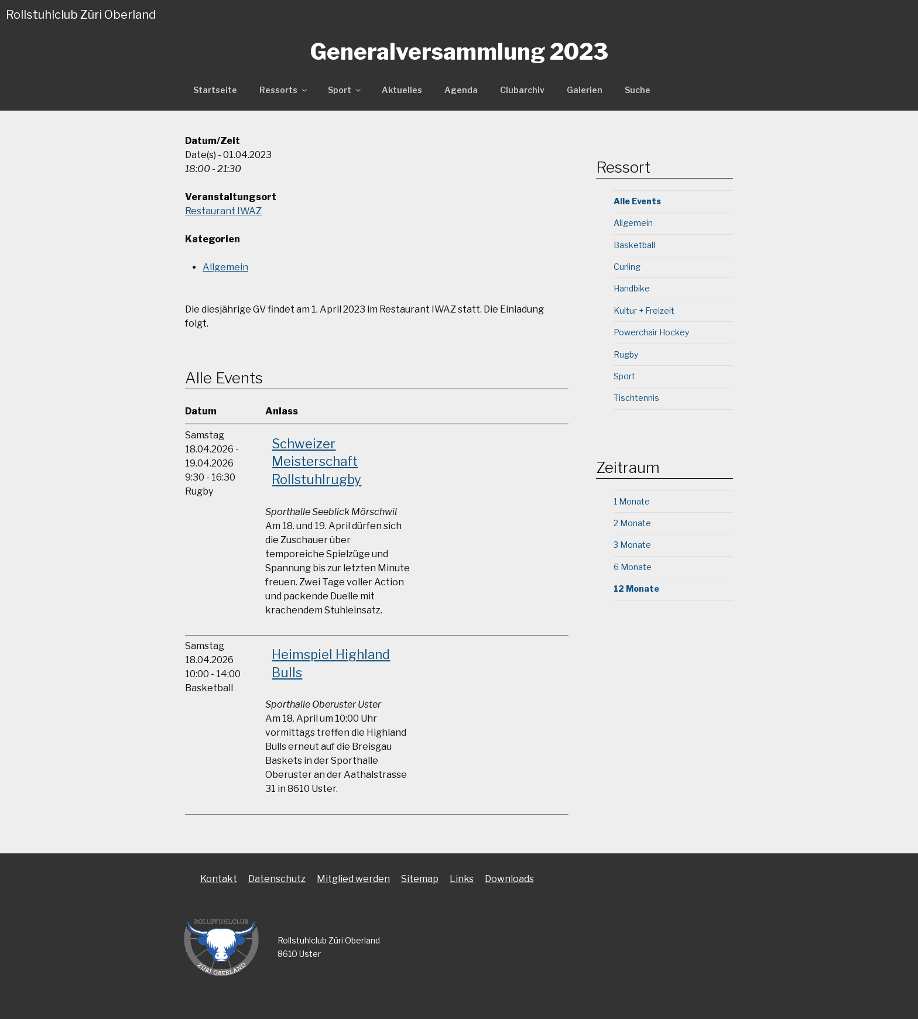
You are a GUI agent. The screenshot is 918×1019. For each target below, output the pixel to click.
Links (462, 878)
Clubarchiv (522, 90)
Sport (345, 90)
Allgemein (225, 267)
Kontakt (218, 878)
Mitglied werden (353, 878)
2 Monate (632, 523)
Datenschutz (277, 878)
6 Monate (633, 567)
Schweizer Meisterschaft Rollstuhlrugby (316, 462)
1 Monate (632, 501)
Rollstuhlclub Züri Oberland (81, 15)
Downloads (509, 878)
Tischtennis (636, 398)
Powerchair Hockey (651, 332)
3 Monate (632, 545)
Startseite (215, 90)
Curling (627, 267)
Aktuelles (402, 90)
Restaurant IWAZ (223, 211)
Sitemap (420, 878)
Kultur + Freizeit (644, 310)
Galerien (584, 90)
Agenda (461, 90)
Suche (637, 90)
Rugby (626, 354)
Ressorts (284, 90)
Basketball (634, 245)
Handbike (632, 288)
